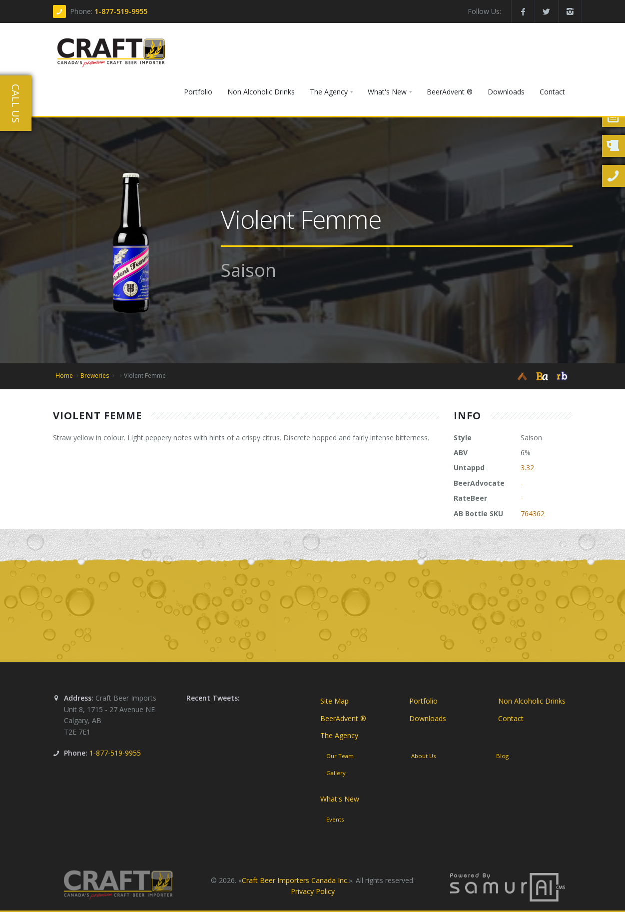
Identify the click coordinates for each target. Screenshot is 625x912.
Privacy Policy (313, 891)
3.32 (527, 467)
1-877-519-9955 (120, 11)
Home (64, 375)
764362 (533, 513)
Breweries (94, 375)
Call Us (15, 103)
